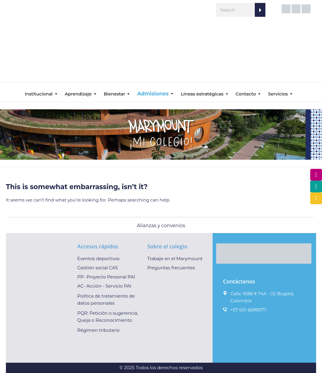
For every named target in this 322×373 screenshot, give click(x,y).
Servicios (278, 94)
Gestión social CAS (97, 267)
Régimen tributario (98, 330)
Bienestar (114, 94)
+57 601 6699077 (248, 310)
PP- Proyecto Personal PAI (106, 277)
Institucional (39, 94)
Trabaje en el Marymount (175, 258)
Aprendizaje (78, 94)
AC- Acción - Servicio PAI (104, 286)
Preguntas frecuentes (171, 267)
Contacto (246, 94)
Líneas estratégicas (202, 94)
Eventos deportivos (98, 258)
